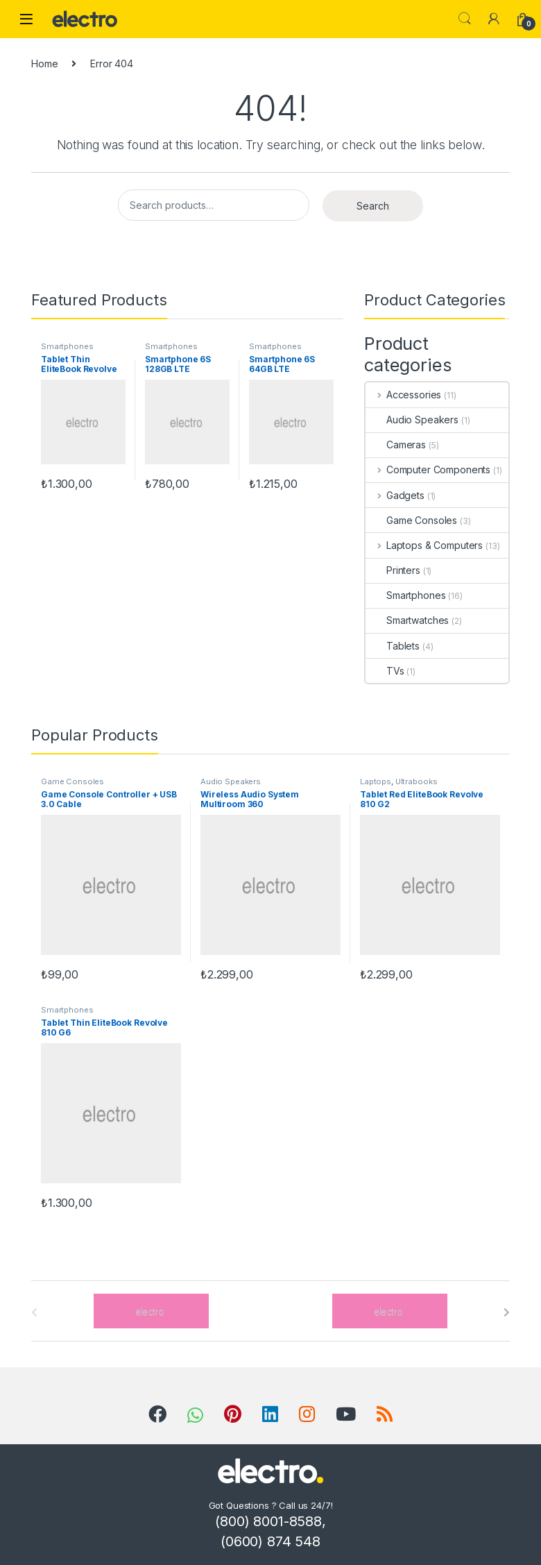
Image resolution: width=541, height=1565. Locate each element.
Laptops (375, 781)
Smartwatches (407, 620)
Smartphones (67, 346)
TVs (385, 671)
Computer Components (428, 469)
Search (464, 18)
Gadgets (395, 495)
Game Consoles (411, 520)
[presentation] (507, 1312)
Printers (393, 570)
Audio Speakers (412, 419)
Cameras (396, 444)
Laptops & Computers (424, 545)
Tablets (393, 646)
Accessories (403, 394)
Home (44, 63)
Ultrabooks (416, 781)
